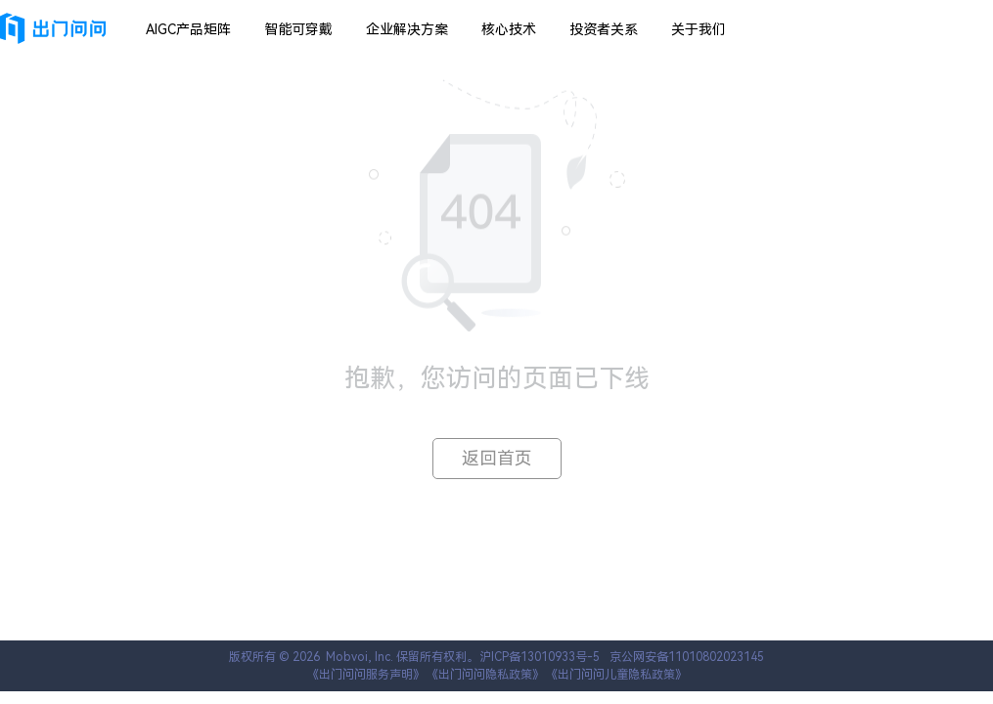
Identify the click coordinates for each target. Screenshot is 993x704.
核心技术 (508, 29)
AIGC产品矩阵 (188, 29)
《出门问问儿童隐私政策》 (616, 675)
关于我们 (698, 29)
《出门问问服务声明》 (366, 675)
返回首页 (497, 458)
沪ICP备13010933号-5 (539, 657)
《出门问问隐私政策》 (485, 675)
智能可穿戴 (298, 29)
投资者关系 (603, 29)
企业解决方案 (407, 29)
